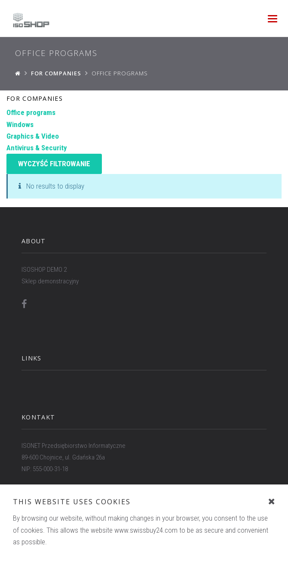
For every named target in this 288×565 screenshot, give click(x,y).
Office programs (30, 112)
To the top (144, 550)
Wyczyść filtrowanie (54, 163)
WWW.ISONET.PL (42, 493)
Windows (20, 124)
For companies (34, 98)
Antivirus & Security (36, 147)
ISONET (182, 539)
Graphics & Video (32, 136)
